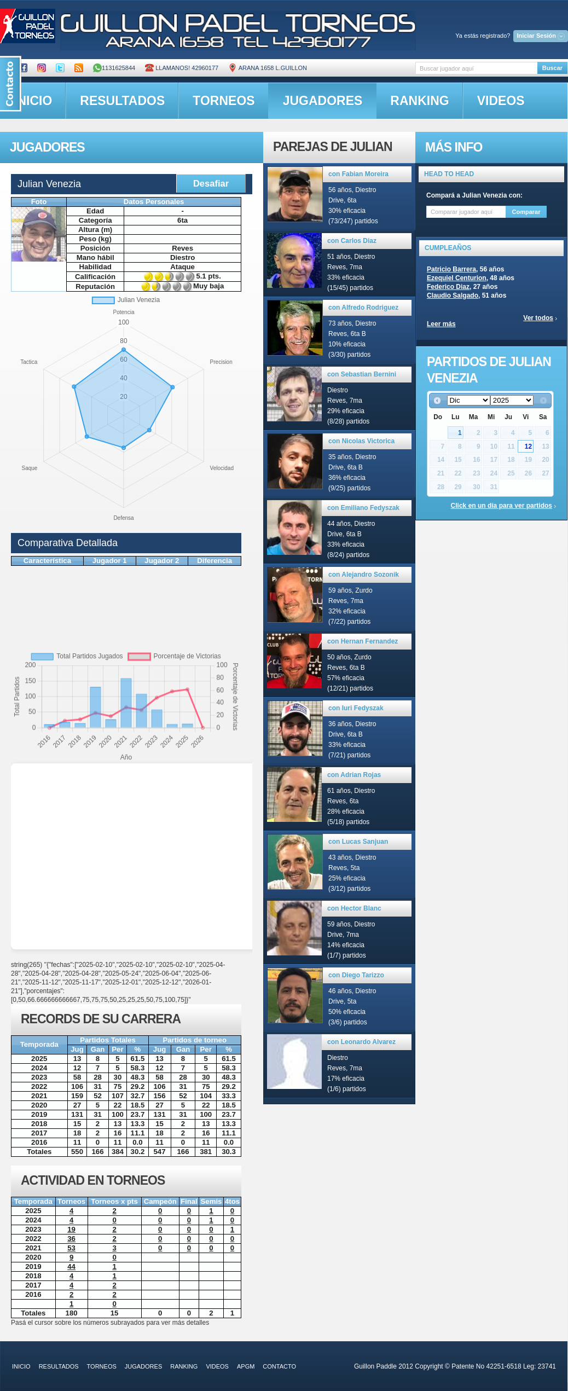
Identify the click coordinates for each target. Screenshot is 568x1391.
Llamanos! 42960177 (181, 68)
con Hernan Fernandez (362, 641)
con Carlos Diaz (351, 241)
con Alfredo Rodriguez (363, 307)
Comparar (526, 211)
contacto (279, 1366)
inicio (21, 1366)
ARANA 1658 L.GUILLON (267, 68)
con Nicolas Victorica (361, 441)
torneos (223, 101)
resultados (122, 101)
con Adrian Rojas (354, 775)
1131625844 (114, 68)
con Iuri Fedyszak (356, 708)
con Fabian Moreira (358, 174)
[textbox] (476, 68)
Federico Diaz (448, 287)
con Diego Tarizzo (356, 975)
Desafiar (211, 183)
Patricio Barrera (451, 269)
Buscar (552, 68)
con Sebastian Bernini (361, 374)
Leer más (441, 324)
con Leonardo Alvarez (361, 1042)
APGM (245, 1366)
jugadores (323, 101)
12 (528, 446)
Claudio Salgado (452, 295)
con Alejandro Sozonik (363, 574)
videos (501, 101)
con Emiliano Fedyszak (363, 508)
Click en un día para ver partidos (501, 505)
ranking (419, 101)
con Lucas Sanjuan (358, 841)
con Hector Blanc (354, 908)
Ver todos (538, 318)
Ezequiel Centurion (456, 278)
